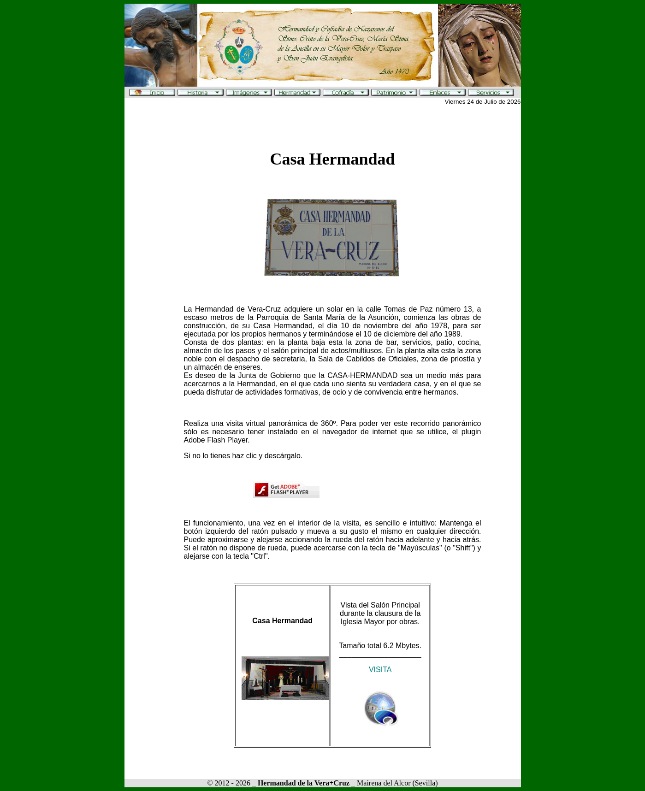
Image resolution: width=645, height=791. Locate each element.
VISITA (380, 669)
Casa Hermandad (332, 159)
